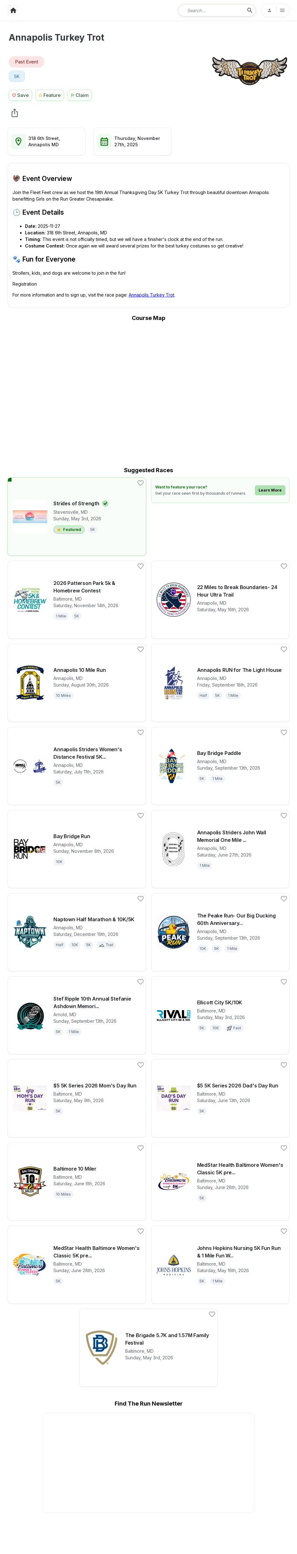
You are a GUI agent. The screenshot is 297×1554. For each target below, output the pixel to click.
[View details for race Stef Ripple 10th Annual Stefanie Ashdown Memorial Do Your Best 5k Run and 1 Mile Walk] (77, 1015)
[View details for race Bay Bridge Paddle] (220, 766)
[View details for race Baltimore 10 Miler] (77, 1181)
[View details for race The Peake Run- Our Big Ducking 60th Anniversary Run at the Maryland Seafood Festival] (220, 932)
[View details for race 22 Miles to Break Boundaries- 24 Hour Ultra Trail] (220, 599)
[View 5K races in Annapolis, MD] (17, 76)
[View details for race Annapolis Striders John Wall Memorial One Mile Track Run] (220, 849)
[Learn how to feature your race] (220, 490)
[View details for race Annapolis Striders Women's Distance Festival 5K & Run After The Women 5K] (77, 766)
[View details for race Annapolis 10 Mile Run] (77, 683)
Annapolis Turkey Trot (151, 294)
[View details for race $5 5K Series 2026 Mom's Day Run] (77, 1098)
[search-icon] (250, 10)
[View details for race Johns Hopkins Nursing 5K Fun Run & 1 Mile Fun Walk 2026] (220, 1264)
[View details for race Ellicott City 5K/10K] (220, 1015)
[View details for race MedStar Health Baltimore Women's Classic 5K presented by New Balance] (77, 1264)
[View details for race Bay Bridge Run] (77, 849)
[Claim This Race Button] (81, 94)
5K (17, 76)
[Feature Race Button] (49, 94)
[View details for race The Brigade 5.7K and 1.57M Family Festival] (149, 1348)
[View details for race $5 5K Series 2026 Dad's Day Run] (220, 1098)
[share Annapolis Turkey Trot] (15, 112)
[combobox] (212, 10)
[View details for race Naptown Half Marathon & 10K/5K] (77, 932)
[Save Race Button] (20, 94)
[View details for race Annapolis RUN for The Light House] (220, 683)
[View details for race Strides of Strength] (77, 516)
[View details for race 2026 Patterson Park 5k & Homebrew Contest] (77, 599)
